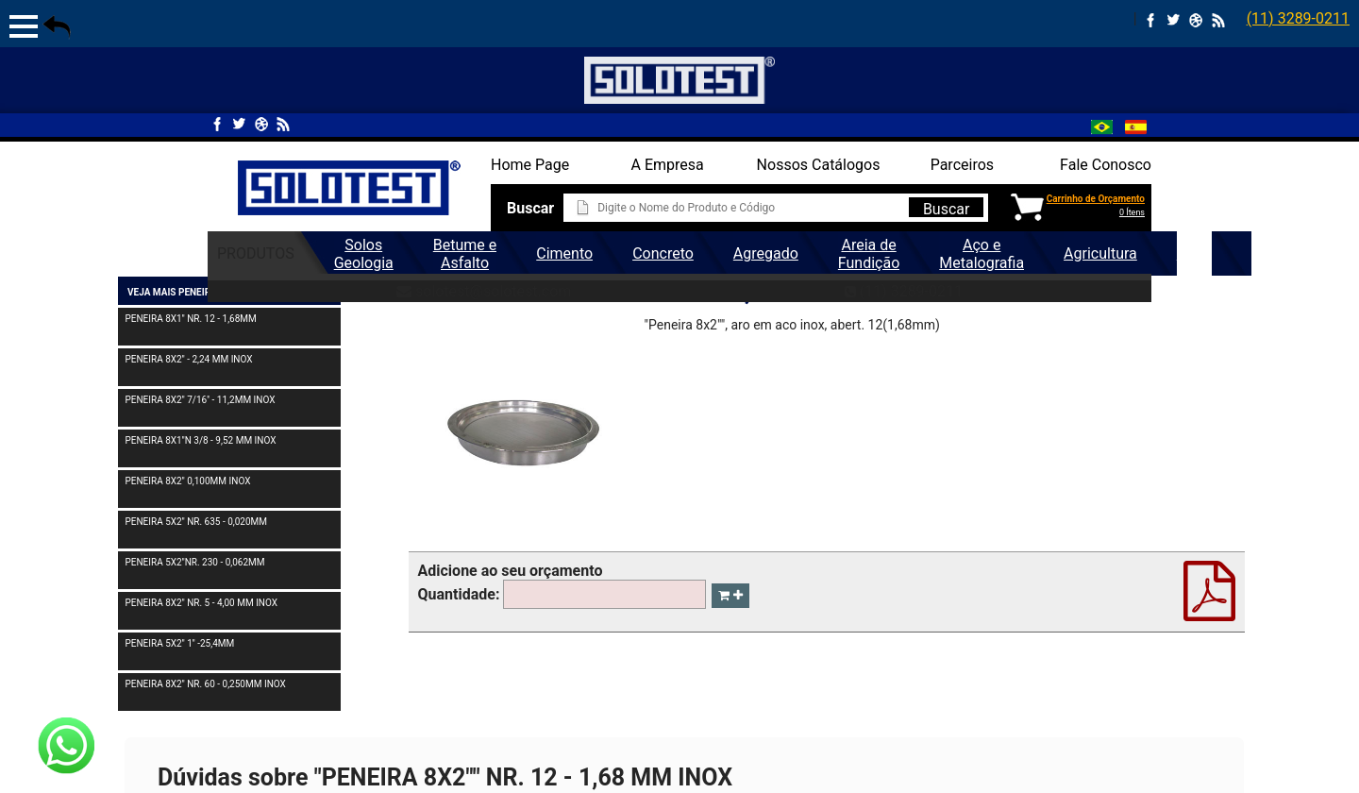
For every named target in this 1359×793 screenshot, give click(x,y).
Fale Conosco (1105, 165)
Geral (1194, 253)
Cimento (564, 253)
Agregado (765, 253)
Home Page (530, 165)
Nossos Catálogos (819, 165)
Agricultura (1100, 253)
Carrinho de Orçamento (1096, 199)
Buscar (946, 208)
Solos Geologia (364, 254)
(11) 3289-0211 (1298, 18)
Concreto (663, 253)
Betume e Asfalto (464, 254)
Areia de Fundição (868, 254)
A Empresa (667, 165)
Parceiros (962, 165)
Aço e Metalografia (981, 254)
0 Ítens (1132, 212)
